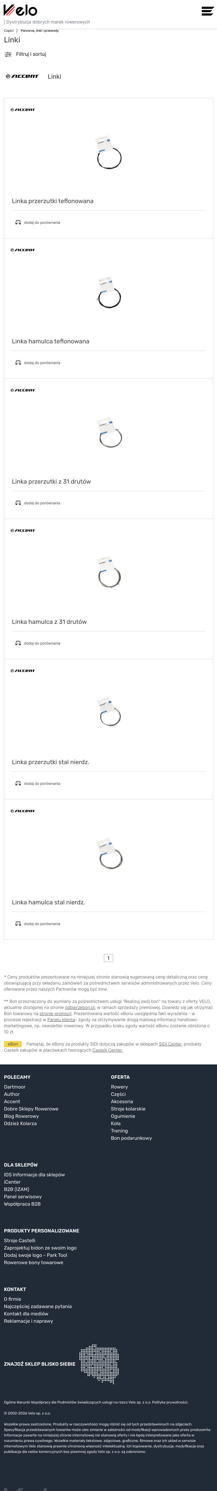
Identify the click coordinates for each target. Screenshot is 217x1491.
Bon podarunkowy (131, 1138)
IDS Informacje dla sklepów (34, 1175)
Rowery (119, 1087)
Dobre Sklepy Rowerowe (31, 1109)
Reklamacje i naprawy (28, 1321)
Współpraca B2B (22, 1204)
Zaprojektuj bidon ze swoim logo (40, 1248)
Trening (119, 1131)
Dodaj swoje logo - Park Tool (35, 1255)
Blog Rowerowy (21, 1116)
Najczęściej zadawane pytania (38, 1306)
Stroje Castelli (19, 1240)
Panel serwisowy (23, 1197)
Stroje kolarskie (128, 1109)
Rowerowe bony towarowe (33, 1262)
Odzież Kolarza (20, 1123)
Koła (116, 1123)
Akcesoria (122, 1101)
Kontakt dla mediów (26, 1314)
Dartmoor (15, 1087)
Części (118, 1094)
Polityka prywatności (169, 1402)
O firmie (12, 1299)
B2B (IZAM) (16, 1189)
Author (12, 1094)
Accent (12, 1101)
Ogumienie (123, 1116)
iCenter (12, 1182)
